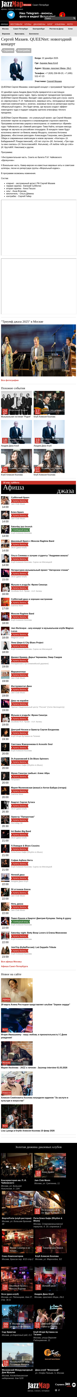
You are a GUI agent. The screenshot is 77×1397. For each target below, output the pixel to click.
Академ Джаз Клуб (49, 63)
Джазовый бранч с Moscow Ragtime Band (32, 541)
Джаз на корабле (19, 701)
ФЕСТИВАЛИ (16, 24)
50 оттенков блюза (21, 889)
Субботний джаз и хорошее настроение (31, 599)
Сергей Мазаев (54, 81)
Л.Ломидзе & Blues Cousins (25, 846)
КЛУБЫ (28, 24)
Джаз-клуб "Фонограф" (47, 1370)
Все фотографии (10, 380)
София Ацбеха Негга (22, 860)
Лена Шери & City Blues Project (27, 642)
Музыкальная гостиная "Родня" (16, 404)
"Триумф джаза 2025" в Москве (22, 321)
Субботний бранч (20, 497)
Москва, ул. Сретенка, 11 (47, 1183)
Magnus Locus (17, 637)
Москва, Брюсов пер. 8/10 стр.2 (17, 1259)
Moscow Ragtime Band (22, 614)
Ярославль (19, 34)
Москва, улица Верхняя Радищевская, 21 (44, 1339)
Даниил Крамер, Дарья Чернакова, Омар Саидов (36, 657)
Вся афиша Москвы (11, 962)
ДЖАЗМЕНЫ (39, 24)
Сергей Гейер (24, 196)
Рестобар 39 (16, 823)
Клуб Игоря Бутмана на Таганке (25, 736)
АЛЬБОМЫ (60, 24)
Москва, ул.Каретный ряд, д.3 (16, 1335)
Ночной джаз (18, 875)
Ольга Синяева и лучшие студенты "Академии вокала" (40, 555)
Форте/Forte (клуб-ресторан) (16, 1218)
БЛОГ (50, 24)
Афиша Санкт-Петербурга (14, 966)
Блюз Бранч (17, 512)
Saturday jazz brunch (21, 526)
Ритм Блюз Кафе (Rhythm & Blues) (27, 765)
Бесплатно (34, 34)
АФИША (4, 24)
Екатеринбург (39, 29)
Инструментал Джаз (21, 686)
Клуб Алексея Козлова (49, 404)
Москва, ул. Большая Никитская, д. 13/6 (11, 1187)
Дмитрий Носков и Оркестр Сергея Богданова (35, 730)
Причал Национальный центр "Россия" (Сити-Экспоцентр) (37, 707)
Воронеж (6, 34)
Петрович (15, 779)
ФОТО (70, 24)
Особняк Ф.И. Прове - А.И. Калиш (26, 591)
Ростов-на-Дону (56, 29)
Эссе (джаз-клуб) (19, 547)
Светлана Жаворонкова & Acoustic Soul (32, 744)
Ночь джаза (17, 904)
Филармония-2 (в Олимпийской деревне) (30, 663)
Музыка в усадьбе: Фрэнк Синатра (29, 585)
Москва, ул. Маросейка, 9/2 (48, 1259)
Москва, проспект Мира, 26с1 (57, 68)
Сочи (70, 29)
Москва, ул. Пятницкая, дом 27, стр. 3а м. (17, 1298)
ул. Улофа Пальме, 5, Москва (49, 1373)
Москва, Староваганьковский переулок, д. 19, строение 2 (48, 1225)
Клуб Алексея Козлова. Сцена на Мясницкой (31, 562)
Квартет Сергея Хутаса (23, 802)
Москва (27, 5)
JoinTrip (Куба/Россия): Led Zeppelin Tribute (33, 947)
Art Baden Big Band (21, 831)
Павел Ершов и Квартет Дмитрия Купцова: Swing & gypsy (41, 918)
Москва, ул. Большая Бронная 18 (16, 1222)
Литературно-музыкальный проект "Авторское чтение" (40, 570)
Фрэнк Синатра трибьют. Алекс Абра (30, 773)
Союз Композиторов (12, 1256)
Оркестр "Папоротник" (23, 817)
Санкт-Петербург (41, 5)
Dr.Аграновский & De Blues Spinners (30, 759)
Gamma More (17, 605)
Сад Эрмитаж (9, 1332)
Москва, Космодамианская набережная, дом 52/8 (15, 1376)
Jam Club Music (18, 504)
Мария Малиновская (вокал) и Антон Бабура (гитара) (38, 788)
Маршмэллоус (18, 672)
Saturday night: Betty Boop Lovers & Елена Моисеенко (39, 933)
